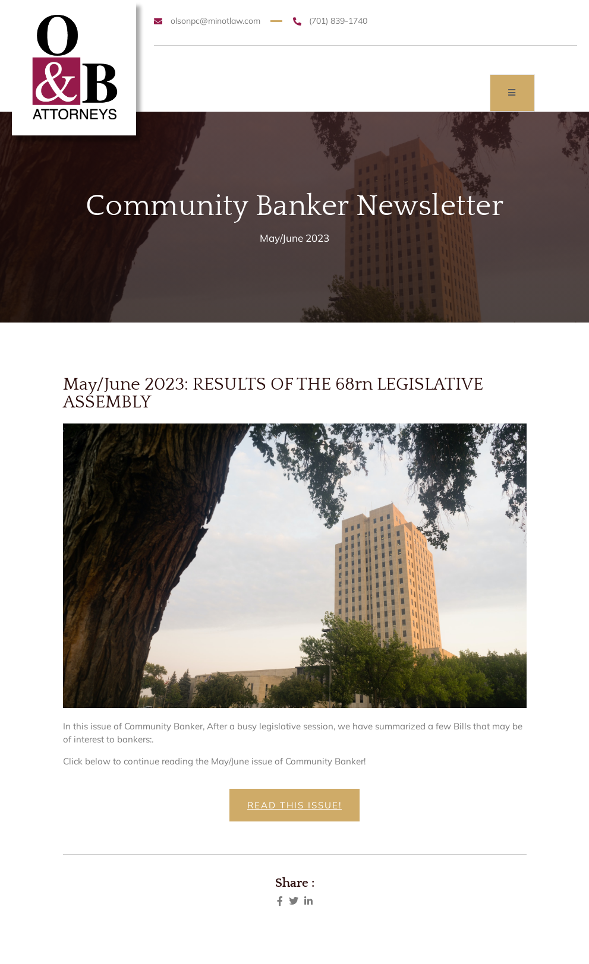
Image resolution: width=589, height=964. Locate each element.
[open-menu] (512, 93)
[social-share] (280, 900)
